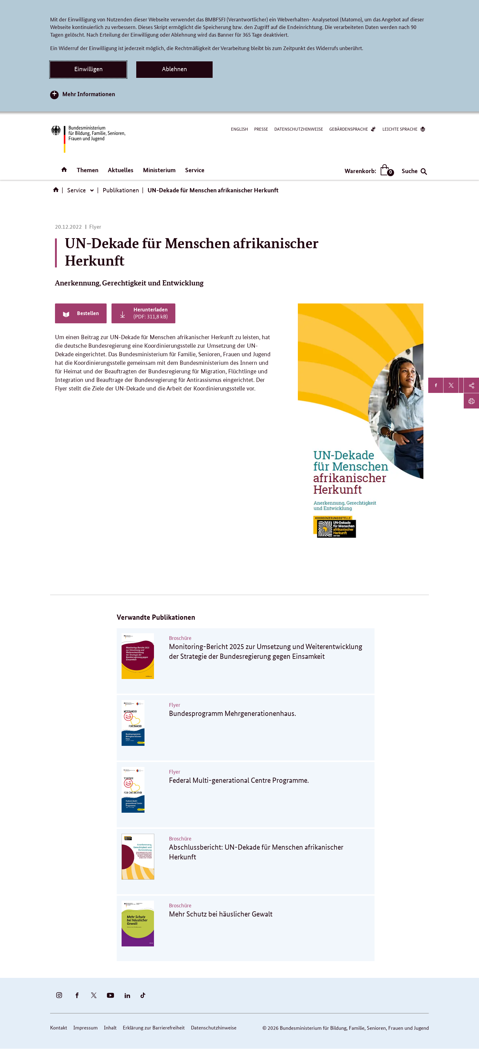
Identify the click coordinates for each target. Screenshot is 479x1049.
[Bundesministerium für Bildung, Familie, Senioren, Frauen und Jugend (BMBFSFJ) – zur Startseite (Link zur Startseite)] (87, 139)
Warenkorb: (368, 170)
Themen (87, 170)
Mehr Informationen (88, 94)
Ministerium (159, 170)
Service (194, 170)
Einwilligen (88, 69)
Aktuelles (120, 170)
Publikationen (121, 190)
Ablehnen (174, 69)
